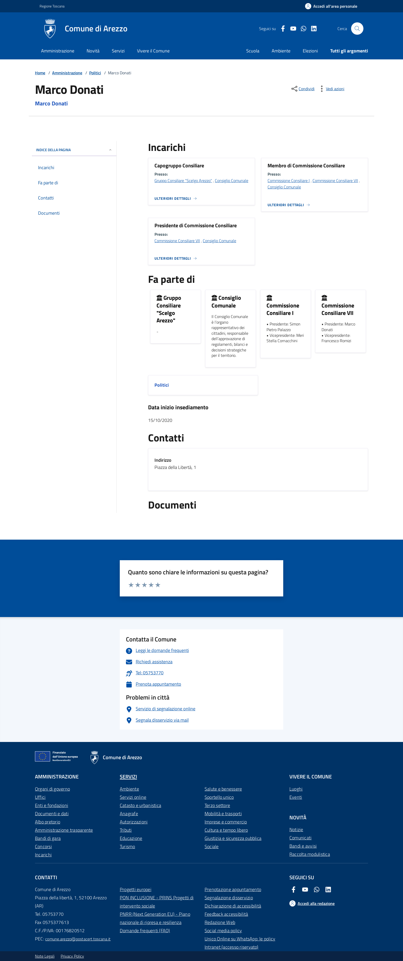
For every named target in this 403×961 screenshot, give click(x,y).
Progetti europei (135, 889)
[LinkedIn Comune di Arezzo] (312, 28)
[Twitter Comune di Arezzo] (301, 28)
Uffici (40, 797)
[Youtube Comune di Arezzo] (291, 28)
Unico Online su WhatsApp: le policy (240, 938)
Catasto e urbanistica (140, 805)
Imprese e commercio (226, 821)
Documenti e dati (52, 813)
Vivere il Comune (153, 50)
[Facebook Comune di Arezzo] (281, 28)
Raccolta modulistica (309, 854)
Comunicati (300, 837)
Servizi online (133, 797)
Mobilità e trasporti (223, 813)
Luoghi (296, 788)
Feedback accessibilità (226, 914)
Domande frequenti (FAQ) (145, 930)
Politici (95, 73)
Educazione (131, 838)
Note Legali (44, 956)
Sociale (212, 846)
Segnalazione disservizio (229, 897)
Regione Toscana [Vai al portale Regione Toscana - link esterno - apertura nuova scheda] (52, 6)
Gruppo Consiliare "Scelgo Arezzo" (183, 180)
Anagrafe (129, 813)
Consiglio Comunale (231, 180)
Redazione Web (220, 922)
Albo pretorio (47, 821)
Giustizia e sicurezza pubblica (233, 838)
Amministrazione (57, 50)
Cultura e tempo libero (226, 830)
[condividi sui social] (302, 89)
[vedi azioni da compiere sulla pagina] (331, 89)
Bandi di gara (48, 838)
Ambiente (129, 788)
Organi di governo (52, 788)
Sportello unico (219, 797)
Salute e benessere (223, 788)
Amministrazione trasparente (64, 830)
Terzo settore (217, 805)
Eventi (295, 797)
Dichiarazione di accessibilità (233, 905)
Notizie (296, 829)
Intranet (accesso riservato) (232, 947)
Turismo (127, 846)
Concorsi (43, 846)
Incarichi (43, 854)
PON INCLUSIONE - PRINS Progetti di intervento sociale (157, 901)
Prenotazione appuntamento (233, 889)
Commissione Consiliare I (289, 180)
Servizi (118, 50)
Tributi (126, 830)
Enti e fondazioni (51, 805)
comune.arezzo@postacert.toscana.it (78, 939)
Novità (93, 50)
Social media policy (223, 930)
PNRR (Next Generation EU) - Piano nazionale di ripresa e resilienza (155, 918)
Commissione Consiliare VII (335, 180)
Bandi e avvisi (303, 845)
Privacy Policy (72, 956)
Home (40, 73)
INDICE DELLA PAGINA (74, 149)
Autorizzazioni (134, 821)
